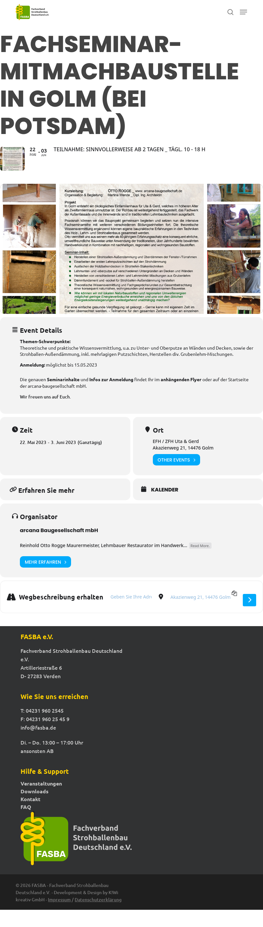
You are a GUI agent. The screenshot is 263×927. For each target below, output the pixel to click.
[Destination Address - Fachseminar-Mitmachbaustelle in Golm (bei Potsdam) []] (203, 614)
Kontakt (30, 816)
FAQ (26, 824)
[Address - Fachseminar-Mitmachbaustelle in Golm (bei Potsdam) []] (131, 614)
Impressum (59, 917)
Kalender (165, 507)
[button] (243, 12)
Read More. (200, 562)
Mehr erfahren (45, 579)
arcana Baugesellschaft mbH (59, 547)
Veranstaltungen (41, 800)
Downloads (35, 808)
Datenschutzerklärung (98, 917)
